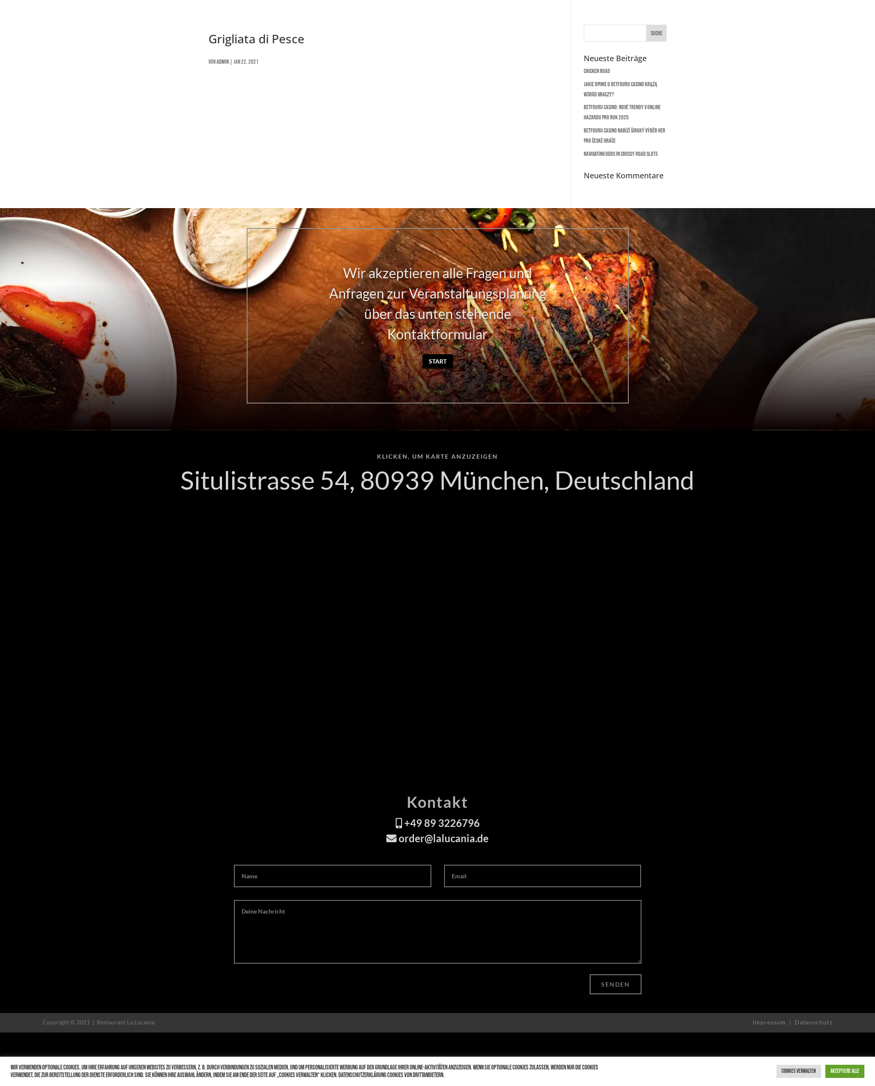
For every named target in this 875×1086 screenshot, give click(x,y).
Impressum (770, 1022)
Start (438, 361)
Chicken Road (597, 71)
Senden (615, 984)
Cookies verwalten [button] (799, 1071)
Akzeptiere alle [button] (844, 1071)
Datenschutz (814, 1022)
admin (223, 61)
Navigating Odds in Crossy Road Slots (621, 154)
